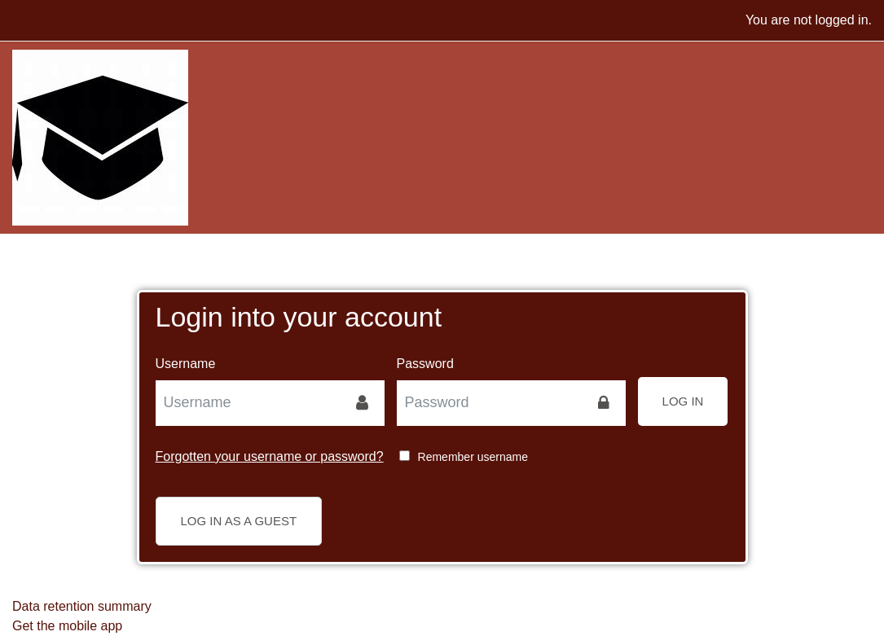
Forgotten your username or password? (270, 456)
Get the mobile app (67, 626)
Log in (683, 401)
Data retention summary (82, 606)
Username (186, 364)
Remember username (473, 456)
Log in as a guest (239, 521)
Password (425, 364)
